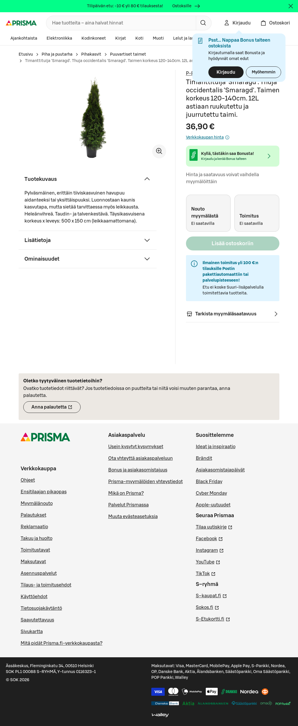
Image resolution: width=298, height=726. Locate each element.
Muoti (158, 38)
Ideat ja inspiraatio (215, 446)
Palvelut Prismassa (128, 505)
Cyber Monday (211, 493)
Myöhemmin (263, 72)
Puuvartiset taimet (128, 54)
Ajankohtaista (23, 38)
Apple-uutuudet (213, 505)
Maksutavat (33, 561)
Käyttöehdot (34, 596)
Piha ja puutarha (57, 54)
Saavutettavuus (37, 620)
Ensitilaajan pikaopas (44, 492)
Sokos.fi (207, 607)
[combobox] (120, 23)
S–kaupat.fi (211, 595)
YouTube (208, 561)
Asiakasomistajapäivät (220, 470)
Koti (139, 38)
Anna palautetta (56, 409)
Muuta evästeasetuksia (133, 516)
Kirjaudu (226, 72)
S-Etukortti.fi (213, 618)
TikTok (206, 573)
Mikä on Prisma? (126, 493)
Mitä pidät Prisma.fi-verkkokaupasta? (61, 643)
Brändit (204, 458)
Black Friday (209, 481)
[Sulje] (291, 6)
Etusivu (26, 54)
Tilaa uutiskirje (214, 526)
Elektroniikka (59, 38)
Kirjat (120, 38)
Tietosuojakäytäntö (41, 608)
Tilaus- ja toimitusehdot (46, 585)
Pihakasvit (91, 54)
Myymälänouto (37, 503)
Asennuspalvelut (39, 573)
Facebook (209, 538)
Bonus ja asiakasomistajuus (137, 470)
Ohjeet (28, 480)
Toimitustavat (35, 550)
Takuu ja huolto (36, 538)
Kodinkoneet (93, 38)
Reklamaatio (34, 526)
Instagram (210, 550)
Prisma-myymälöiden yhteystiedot (145, 481)
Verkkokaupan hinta (208, 137)
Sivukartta (32, 631)
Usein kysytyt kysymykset (135, 446)
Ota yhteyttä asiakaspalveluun (140, 458)
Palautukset (33, 515)
